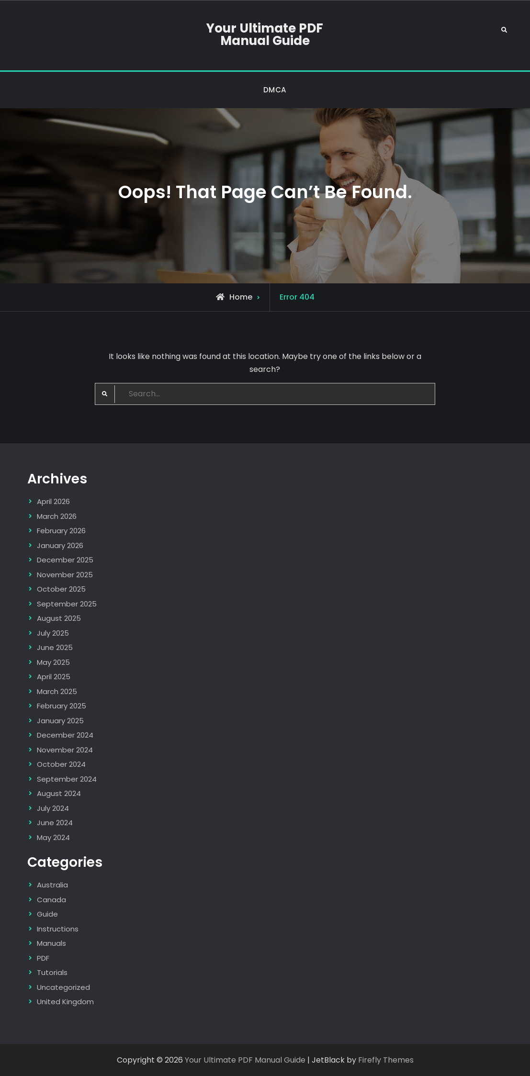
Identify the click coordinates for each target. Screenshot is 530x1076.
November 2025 (65, 575)
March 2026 (57, 516)
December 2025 (65, 560)
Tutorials (52, 972)
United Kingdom (65, 1002)
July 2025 (53, 633)
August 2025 (59, 618)
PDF (43, 958)
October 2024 (61, 764)
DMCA (274, 90)
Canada (51, 900)
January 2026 (60, 545)
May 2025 (53, 662)
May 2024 (53, 837)
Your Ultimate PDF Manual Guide (264, 34)
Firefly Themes (386, 1059)
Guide (47, 914)
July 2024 (53, 808)
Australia (52, 885)
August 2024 (59, 793)
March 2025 (57, 691)
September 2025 (67, 604)
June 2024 (55, 823)
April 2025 (53, 677)
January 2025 (60, 721)
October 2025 (61, 589)
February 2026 (61, 531)
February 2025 (61, 706)
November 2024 (65, 750)
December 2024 (65, 735)
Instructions (58, 929)
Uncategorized (63, 987)
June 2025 (55, 647)
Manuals (51, 943)
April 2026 (53, 501)
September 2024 (67, 779)
